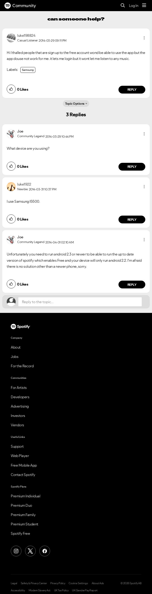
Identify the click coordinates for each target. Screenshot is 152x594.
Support (17, 446)
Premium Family (23, 514)
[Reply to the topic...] (80, 301)
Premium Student (24, 524)
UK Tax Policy (61, 590)
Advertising (20, 406)
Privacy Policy (57, 583)
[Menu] (144, 5)
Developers (20, 396)
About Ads (98, 583)
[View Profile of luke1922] (24, 184)
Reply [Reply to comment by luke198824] (132, 89)
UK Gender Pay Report (84, 590)
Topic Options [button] (74, 103)
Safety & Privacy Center (34, 583)
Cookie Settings (78, 583)
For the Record (22, 365)
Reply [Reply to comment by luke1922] (132, 219)
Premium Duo (21, 505)
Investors (18, 415)
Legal (14, 583)
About (16, 347)
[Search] (122, 5)
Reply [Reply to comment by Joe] (132, 166)
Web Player (20, 455)
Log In (133, 5)
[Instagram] (16, 551)
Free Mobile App (24, 465)
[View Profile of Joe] (20, 131)
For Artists (19, 387)
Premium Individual (25, 496)
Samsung (28, 70)
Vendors (17, 425)
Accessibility (18, 590)
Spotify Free (20, 533)
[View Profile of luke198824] (26, 35)
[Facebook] (44, 551)
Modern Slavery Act (40, 590)
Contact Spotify (23, 474)
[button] (144, 38)
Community (20, 5)
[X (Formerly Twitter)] (30, 551)
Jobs (14, 356)
